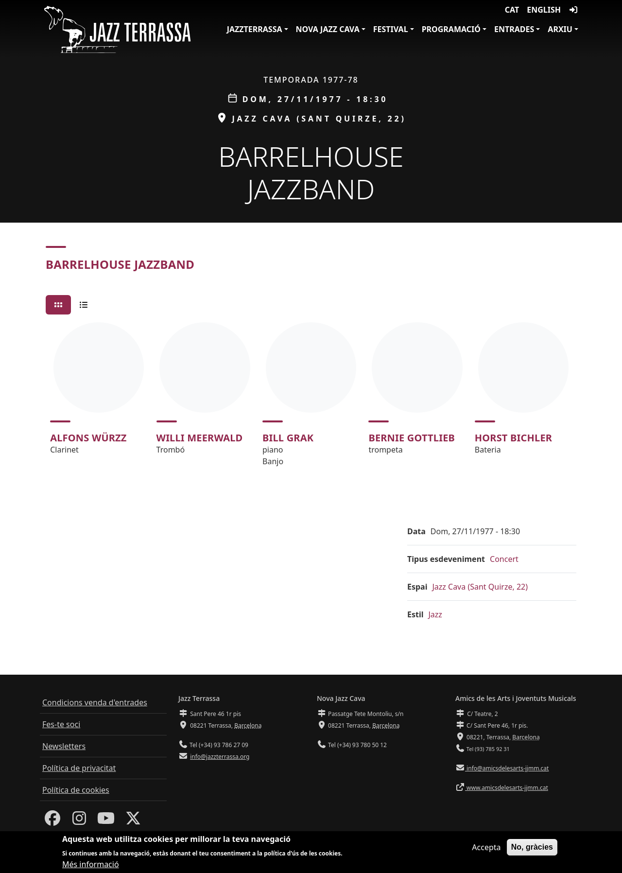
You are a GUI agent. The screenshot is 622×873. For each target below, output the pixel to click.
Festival (390, 29)
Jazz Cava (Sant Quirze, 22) (480, 586)
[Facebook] (52, 821)
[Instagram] (79, 821)
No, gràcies (532, 848)
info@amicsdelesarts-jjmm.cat (507, 768)
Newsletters (64, 746)
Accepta (486, 848)
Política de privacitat (79, 768)
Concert (504, 559)
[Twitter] (133, 821)
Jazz (435, 614)
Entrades (514, 29)
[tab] (58, 304)
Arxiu (560, 29)
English (544, 9)
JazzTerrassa (254, 29)
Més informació (90, 865)
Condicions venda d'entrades (94, 702)
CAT (512, 9)
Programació (451, 29)
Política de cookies (75, 790)
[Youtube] (106, 821)
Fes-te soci (61, 724)
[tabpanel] (311, 398)
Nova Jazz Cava (328, 29)
